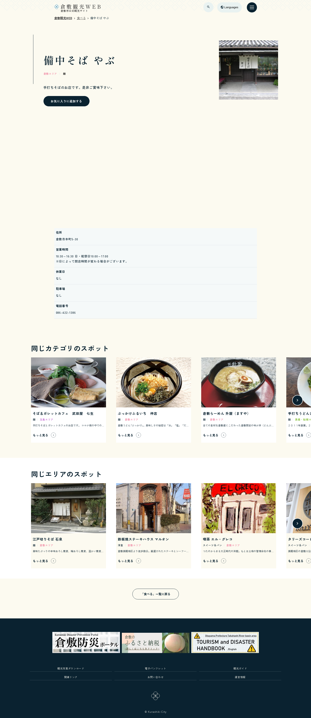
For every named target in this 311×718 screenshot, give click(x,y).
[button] (297, 400)
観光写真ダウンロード (70, 668)
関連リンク (70, 677)
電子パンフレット (155, 668)
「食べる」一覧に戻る (155, 594)
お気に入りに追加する (66, 101)
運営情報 (240, 677)
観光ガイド (240, 668)
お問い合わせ (156, 677)
